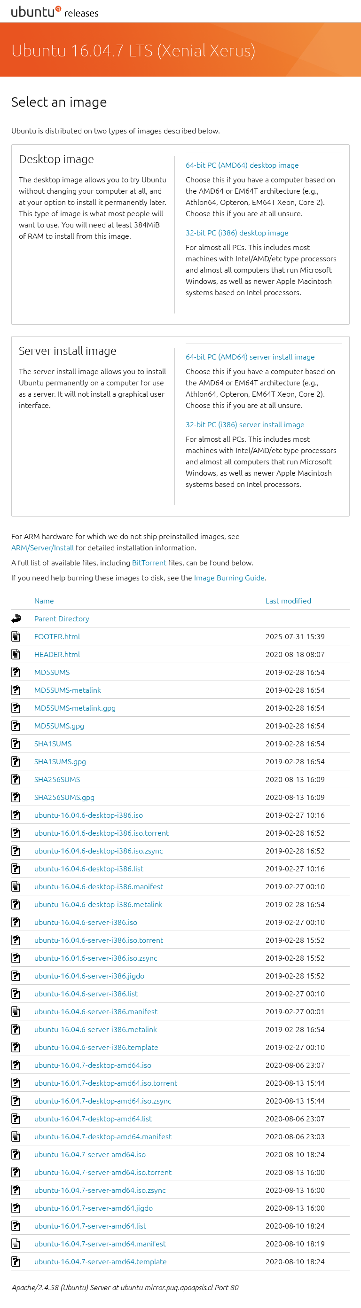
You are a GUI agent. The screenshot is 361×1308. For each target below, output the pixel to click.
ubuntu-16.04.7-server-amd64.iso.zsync (99, 1190)
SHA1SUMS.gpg (60, 761)
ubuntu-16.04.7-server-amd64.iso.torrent (103, 1172)
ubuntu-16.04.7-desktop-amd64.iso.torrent (105, 1083)
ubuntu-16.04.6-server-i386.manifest (95, 1011)
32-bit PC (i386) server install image (245, 424)
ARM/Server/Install (42, 547)
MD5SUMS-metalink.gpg (75, 708)
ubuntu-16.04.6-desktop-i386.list (88, 868)
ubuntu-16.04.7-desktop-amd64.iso (92, 1065)
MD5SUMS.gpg (59, 725)
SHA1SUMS (52, 743)
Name (44, 600)
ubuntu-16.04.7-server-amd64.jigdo (93, 1208)
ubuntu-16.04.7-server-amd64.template (100, 1261)
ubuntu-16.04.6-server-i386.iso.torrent (98, 940)
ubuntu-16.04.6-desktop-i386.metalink (98, 904)
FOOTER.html (57, 636)
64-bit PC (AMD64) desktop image (242, 165)
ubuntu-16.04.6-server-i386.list (86, 993)
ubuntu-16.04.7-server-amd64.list (90, 1226)
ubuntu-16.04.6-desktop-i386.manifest (98, 886)
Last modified (288, 600)
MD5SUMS (52, 672)
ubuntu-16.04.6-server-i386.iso (85, 922)
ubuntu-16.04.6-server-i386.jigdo (89, 975)
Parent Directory (61, 618)
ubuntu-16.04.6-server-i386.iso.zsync (95, 958)
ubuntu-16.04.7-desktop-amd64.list (93, 1118)
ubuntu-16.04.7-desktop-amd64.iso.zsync (102, 1101)
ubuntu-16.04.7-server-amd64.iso (90, 1154)
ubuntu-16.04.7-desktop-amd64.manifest (103, 1136)
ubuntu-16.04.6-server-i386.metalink (95, 1029)
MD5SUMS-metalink (67, 690)
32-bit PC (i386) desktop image (237, 232)
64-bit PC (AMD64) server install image (250, 356)
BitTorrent (149, 562)
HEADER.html (57, 654)
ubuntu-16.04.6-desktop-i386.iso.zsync (98, 850)
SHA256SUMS (57, 779)
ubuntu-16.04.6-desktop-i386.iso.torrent (101, 833)
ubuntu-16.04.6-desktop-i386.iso (88, 815)
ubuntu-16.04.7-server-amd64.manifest (100, 1243)
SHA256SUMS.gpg (64, 797)
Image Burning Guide (229, 577)
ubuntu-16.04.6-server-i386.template (96, 1047)
